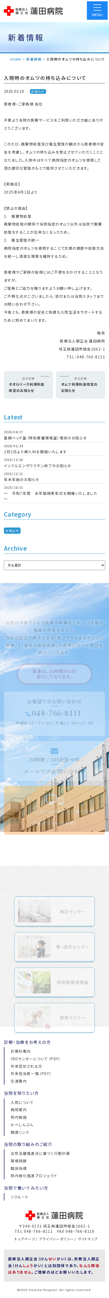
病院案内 (19, 1109)
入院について (22, 1102)
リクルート (20, 1197)
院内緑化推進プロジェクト (34, 1175)
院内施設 (19, 1117)
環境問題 (19, 1160)
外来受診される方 (26, 1066)
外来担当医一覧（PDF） (31, 1073)
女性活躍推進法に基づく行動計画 (40, 1153)
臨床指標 (19, 1168)
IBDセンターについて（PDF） (36, 1058)
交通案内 (19, 1081)
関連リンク (20, 1132)
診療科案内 (21, 1051)
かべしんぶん (22, 1124)
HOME (15, 59)
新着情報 (33, 59)
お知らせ (37, 91)
